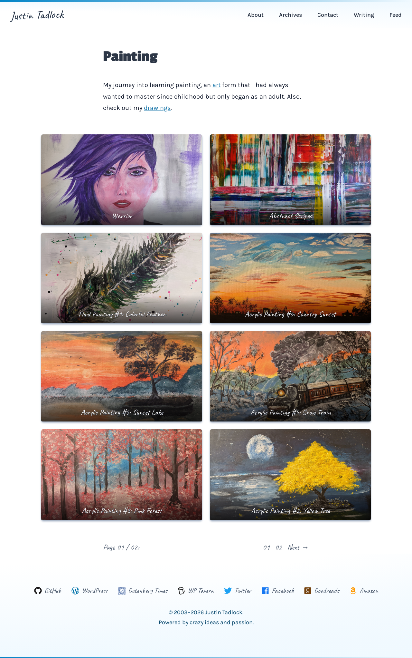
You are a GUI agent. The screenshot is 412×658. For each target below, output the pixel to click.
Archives (290, 14)
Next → (298, 546)
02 (278, 546)
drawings (157, 107)
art (216, 85)
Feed (395, 14)
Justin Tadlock (37, 14)
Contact (327, 14)
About (256, 14)
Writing (364, 14)
